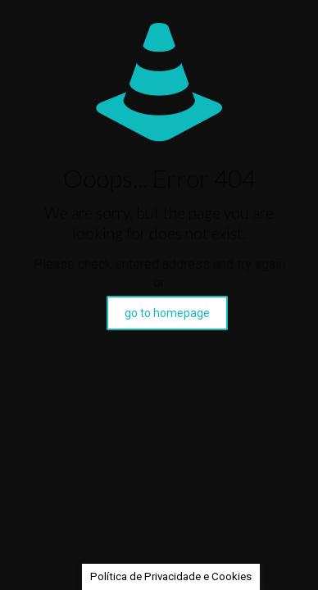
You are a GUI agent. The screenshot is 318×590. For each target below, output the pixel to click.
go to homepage (167, 313)
